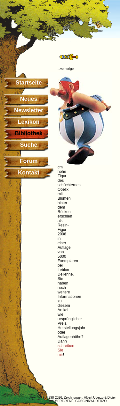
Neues (28, 99)
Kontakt (28, 172)
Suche (28, 145)
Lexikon (28, 122)
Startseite (28, 82)
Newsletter (28, 110)
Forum (29, 161)
